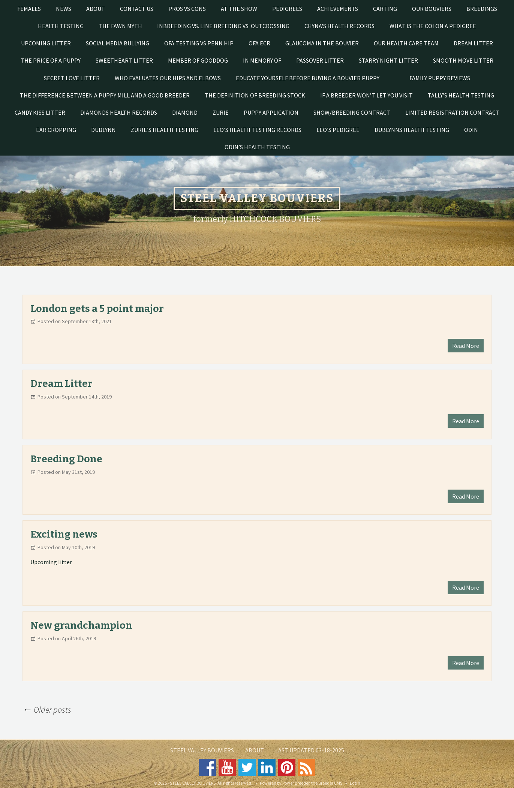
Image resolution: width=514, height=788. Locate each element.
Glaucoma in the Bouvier (322, 43)
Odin (471, 129)
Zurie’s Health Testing (164, 129)
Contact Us (136, 8)
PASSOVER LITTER (320, 60)
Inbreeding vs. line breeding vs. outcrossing (223, 26)
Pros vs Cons (187, 8)
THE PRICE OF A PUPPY (51, 60)
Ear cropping (56, 129)
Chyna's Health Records (339, 26)
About (95, 8)
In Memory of (262, 60)
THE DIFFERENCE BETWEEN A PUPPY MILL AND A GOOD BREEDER (105, 95)
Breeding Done (66, 459)
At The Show (239, 8)
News (63, 8)
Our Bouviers (431, 8)
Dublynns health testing (412, 129)
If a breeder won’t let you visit (366, 95)
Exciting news (63, 534)
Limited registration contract (452, 112)
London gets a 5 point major (97, 309)
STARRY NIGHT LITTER (388, 60)
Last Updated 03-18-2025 (309, 750)
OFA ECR (259, 43)
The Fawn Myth (120, 26)
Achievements (337, 8)
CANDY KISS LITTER (40, 112)
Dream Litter (61, 384)
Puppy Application (271, 112)
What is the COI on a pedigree (433, 26)
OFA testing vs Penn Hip (199, 43)
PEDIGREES (287, 8)
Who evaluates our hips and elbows (168, 78)
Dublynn (103, 129)
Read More (465, 345)
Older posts (46, 709)
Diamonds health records (118, 112)
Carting (385, 8)
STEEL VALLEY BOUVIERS (202, 750)
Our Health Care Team (406, 43)
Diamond (185, 112)
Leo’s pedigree (338, 129)
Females (29, 8)
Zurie (221, 112)
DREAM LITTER (473, 43)
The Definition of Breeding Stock (255, 95)
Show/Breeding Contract (351, 112)
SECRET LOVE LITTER (72, 78)
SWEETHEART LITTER (124, 60)
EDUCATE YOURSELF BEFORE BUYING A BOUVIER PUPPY (307, 78)
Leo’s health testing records (257, 129)
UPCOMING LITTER (46, 43)
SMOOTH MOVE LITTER (463, 60)
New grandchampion (81, 625)
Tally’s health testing (461, 95)
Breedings (481, 8)
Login (355, 783)
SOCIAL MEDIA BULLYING (117, 43)
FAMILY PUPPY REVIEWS (439, 78)
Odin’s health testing (257, 147)
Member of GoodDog (198, 60)
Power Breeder (295, 783)
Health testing (61, 26)
